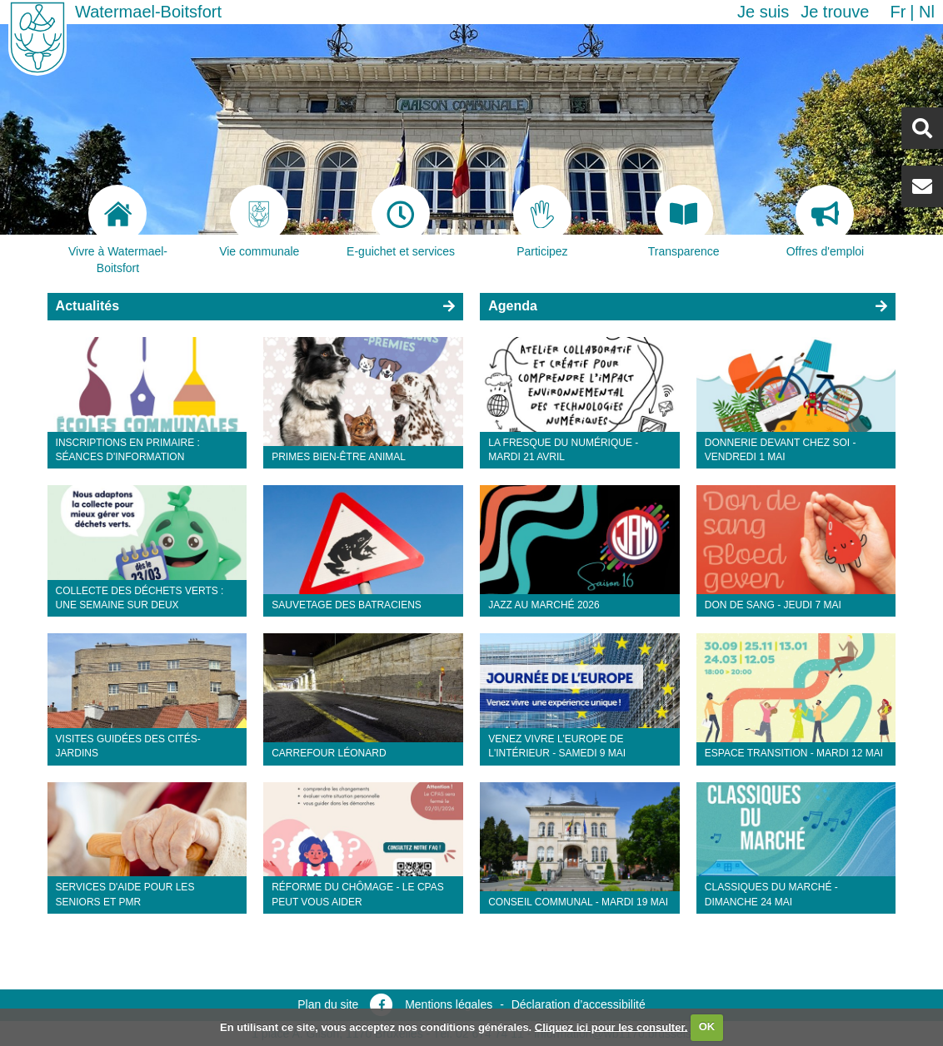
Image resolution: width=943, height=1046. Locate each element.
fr (898, 11)
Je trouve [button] (835, 11)
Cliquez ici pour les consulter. (611, 1026)
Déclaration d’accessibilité (578, 1004)
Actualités (87, 306)
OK (707, 1026)
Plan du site (327, 1004)
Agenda (512, 306)
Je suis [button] (763, 11)
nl (927, 11)
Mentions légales (448, 1004)
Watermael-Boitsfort (148, 11)
